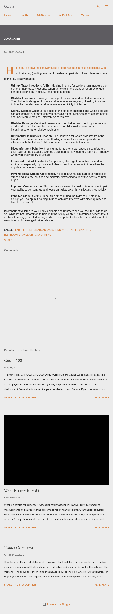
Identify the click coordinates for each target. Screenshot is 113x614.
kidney (59, 229)
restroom (11, 234)
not (67, 229)
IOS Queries (43, 14)
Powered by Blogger (56, 604)
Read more (102, 397)
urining (46, 234)
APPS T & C (65, 14)
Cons (29, 229)
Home (7, 14)
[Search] (98, 6)
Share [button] (8, 240)
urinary (34, 234)
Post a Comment (26, 397)
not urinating (80, 229)
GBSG (9, 6)
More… (85, 14)
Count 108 (13, 360)
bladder (19, 229)
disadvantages (44, 229)
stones (23, 234)
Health (24, 14)
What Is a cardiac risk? (21, 490)
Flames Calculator (18, 547)
